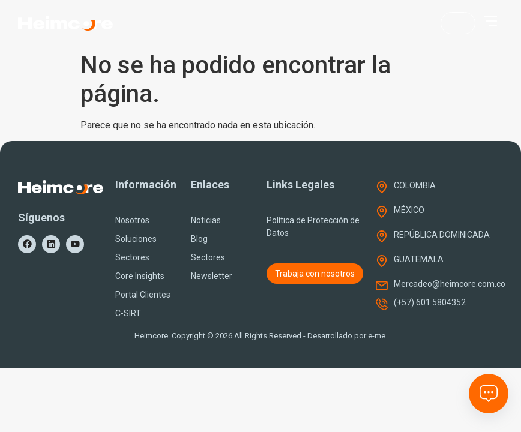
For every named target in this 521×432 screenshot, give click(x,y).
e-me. (377, 335)
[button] (490, 21)
